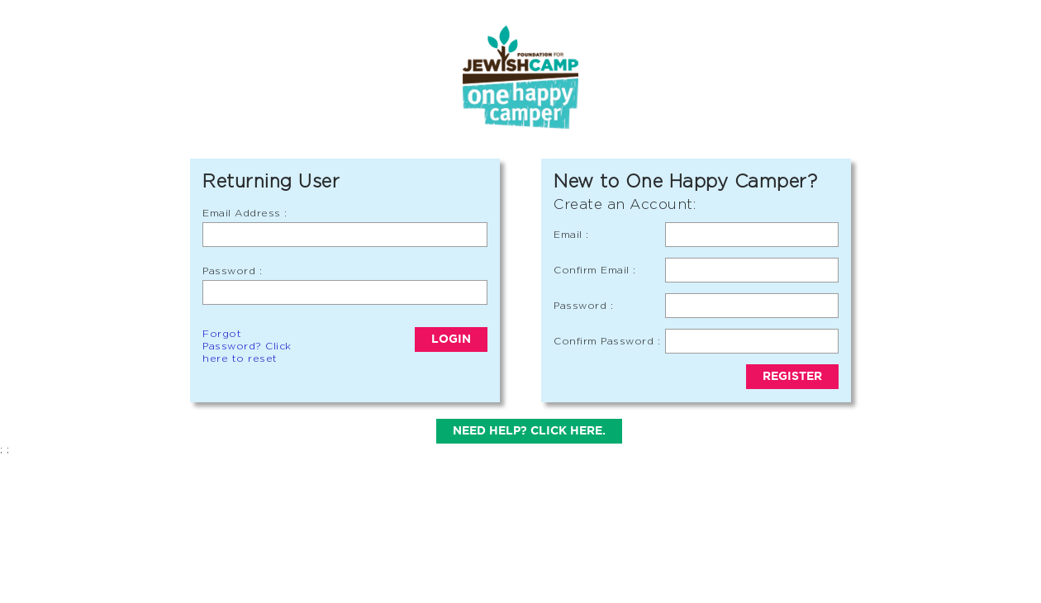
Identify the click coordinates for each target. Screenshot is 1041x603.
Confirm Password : (607, 340)
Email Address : (245, 212)
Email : (571, 234)
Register (792, 377)
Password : (232, 270)
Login (451, 339)
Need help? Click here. (529, 431)
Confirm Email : (595, 269)
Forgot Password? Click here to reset (247, 345)
